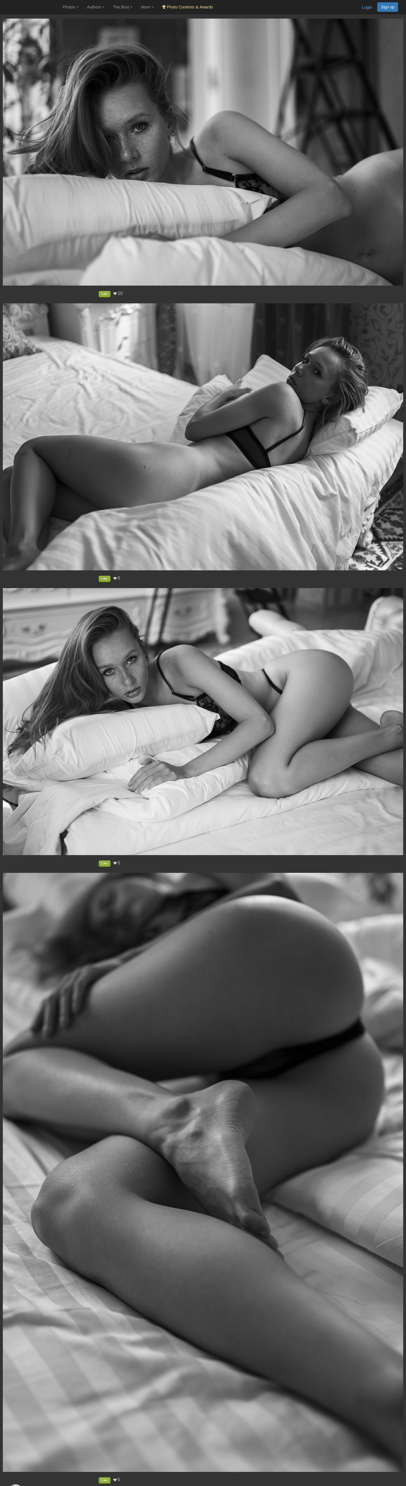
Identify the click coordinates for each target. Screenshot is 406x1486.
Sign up (387, 7)
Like (105, 293)
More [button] (147, 7)
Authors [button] (96, 7)
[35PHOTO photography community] (30, 7)
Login (367, 7)
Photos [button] (71, 7)
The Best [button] (123, 7)
